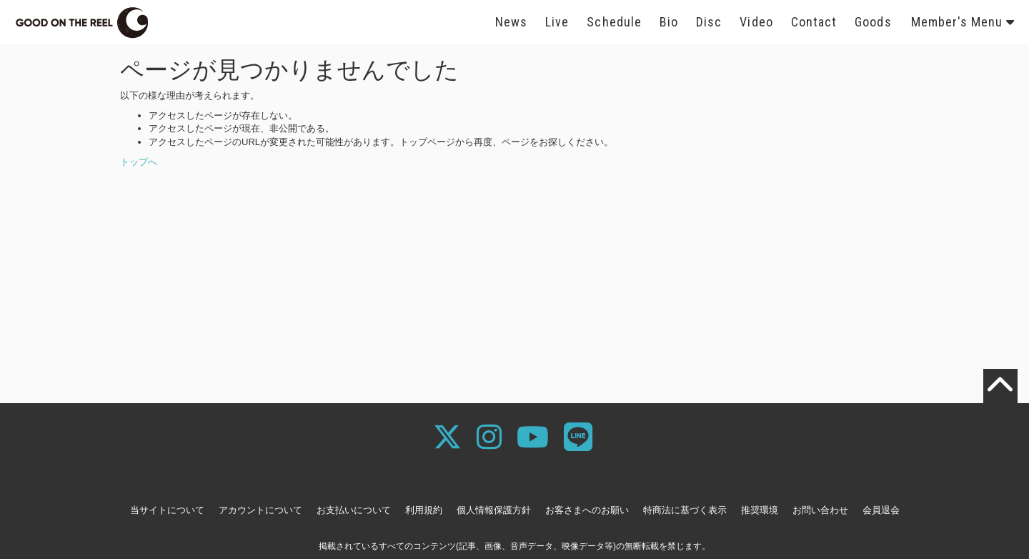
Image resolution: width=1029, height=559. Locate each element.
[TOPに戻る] (1000, 386)
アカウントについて (260, 510)
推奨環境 (759, 510)
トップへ (138, 162)
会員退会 (881, 510)
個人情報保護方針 (494, 510)
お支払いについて (354, 510)
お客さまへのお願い (587, 510)
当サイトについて (167, 510)
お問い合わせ (820, 510)
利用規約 (423, 510)
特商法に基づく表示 (685, 510)
